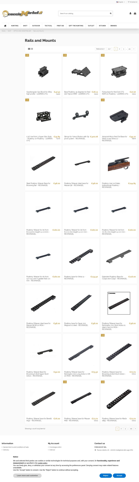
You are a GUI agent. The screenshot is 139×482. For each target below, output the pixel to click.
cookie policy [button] (42, 463)
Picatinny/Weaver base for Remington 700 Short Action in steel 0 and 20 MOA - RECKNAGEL (113, 326)
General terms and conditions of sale (16, 447)
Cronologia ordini (55, 447)
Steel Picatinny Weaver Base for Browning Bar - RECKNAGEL (38, 184)
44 (129, 49)
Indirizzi (52, 450)
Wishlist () (132, 2)
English (120, 2)
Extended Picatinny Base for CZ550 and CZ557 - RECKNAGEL (114, 278)
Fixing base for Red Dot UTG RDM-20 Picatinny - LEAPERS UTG (115, 93)
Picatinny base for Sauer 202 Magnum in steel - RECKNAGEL (76, 324)
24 (109, 49)
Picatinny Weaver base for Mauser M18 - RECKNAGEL (77, 420)
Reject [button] (105, 475)
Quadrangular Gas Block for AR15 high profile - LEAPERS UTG (39, 93)
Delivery (6, 450)
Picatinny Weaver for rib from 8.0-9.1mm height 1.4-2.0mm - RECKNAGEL (38, 232)
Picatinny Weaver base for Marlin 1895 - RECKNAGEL (114, 420)
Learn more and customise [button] (27, 475)
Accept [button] (119, 475)
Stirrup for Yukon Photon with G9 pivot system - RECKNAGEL (76, 138)
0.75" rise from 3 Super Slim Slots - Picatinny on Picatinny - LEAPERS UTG (39, 139)
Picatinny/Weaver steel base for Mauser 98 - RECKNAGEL (76, 184)
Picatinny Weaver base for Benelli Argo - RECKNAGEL (39, 420)
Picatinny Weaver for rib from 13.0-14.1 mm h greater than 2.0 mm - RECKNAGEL (38, 279)
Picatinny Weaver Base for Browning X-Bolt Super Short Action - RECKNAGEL (37, 374)
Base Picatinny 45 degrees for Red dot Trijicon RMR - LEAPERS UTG (77, 93)
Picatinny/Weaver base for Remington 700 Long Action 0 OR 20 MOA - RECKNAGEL (77, 374)
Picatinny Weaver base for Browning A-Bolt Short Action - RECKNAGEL (114, 374)
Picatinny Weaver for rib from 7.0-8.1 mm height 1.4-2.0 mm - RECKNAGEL (114, 232)
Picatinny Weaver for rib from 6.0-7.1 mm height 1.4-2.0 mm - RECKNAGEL (76, 232)
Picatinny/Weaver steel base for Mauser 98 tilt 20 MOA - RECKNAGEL (38, 325)
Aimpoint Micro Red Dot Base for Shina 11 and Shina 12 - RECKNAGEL (114, 139)
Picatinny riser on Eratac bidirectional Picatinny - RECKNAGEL (111, 185)
